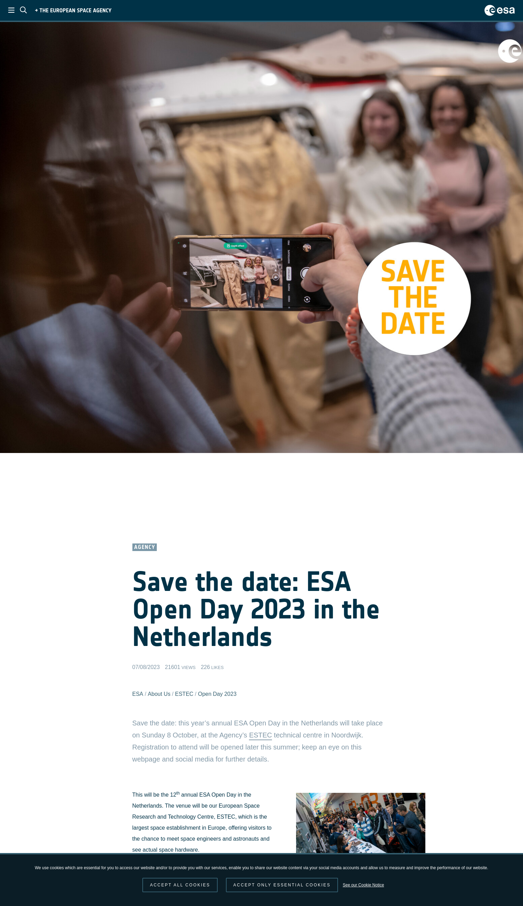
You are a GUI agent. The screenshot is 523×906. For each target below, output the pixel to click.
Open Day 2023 (217, 694)
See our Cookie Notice (363, 885)
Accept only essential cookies (282, 885)
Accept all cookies (180, 885)
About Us (159, 694)
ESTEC (184, 694)
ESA (137, 694)
